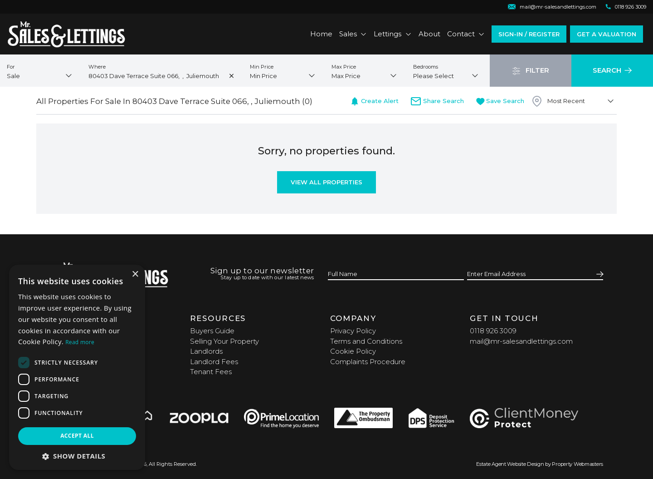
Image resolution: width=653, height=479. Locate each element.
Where (97, 67)
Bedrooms (425, 67)
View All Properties (326, 182)
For (11, 67)
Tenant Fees (211, 371)
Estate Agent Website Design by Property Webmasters (539, 464)
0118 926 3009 (493, 330)
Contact (466, 34)
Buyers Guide (212, 330)
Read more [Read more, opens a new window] (79, 342)
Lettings (393, 34)
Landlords (206, 351)
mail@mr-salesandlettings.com (521, 341)
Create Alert (375, 100)
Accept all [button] (77, 435)
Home (321, 34)
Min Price (261, 67)
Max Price (343, 67)
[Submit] (598, 274)
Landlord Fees (214, 361)
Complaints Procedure (367, 361)
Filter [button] (530, 70)
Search (612, 70)
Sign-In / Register (529, 34)
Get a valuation (606, 34)
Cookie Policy (353, 351)
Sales (353, 34)
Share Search (437, 100)
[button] (77, 456)
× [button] (135, 274)
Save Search (500, 100)
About (429, 34)
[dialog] (77, 367)
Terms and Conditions (366, 341)
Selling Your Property (224, 341)
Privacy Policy (353, 330)
